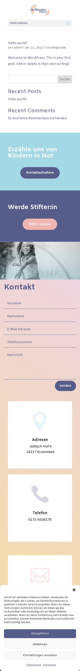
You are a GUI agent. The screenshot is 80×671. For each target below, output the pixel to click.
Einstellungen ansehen (40, 655)
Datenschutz (33, 665)
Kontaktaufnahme (40, 173)
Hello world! (17, 43)
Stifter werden (40, 224)
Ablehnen (40, 644)
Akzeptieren (40, 634)
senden (65, 386)
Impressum (49, 665)
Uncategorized (56, 48)
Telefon (40, 513)
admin (18, 48)
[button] (74, 590)
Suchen (65, 79)
